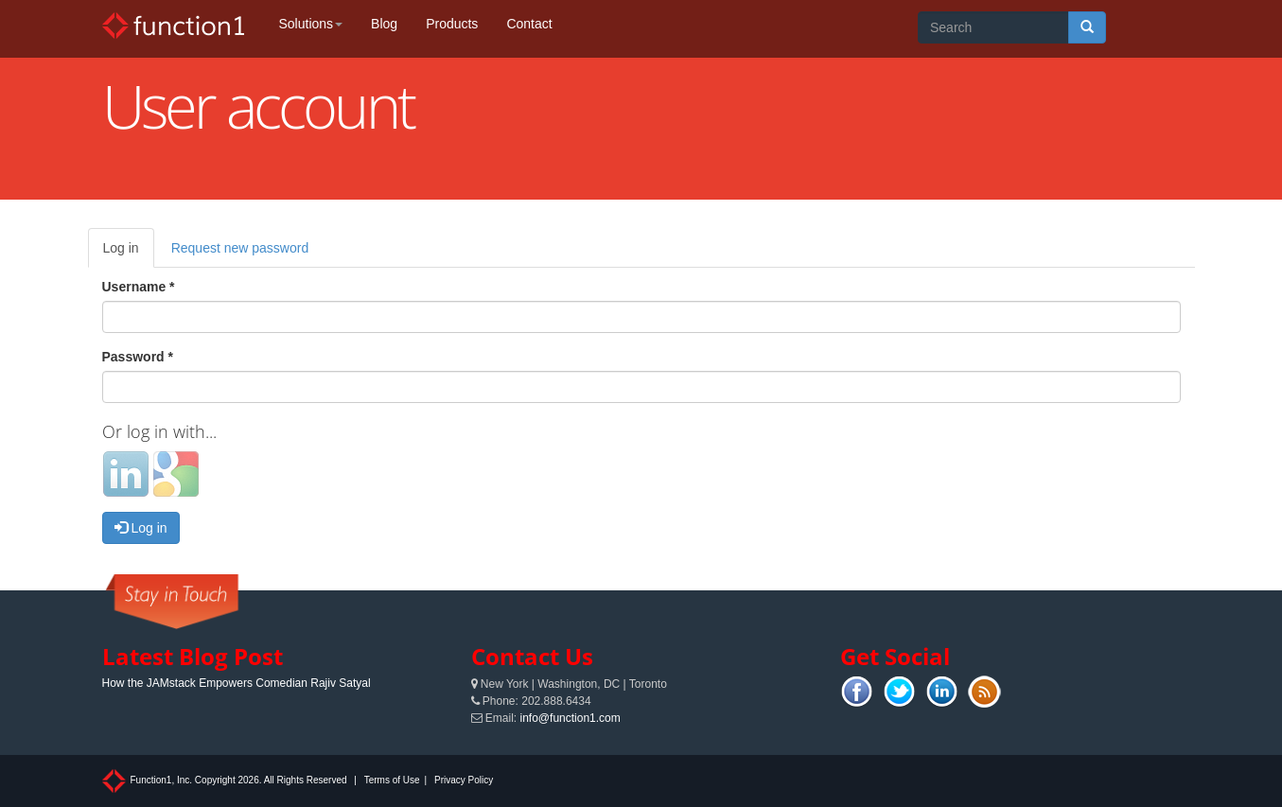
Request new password (240, 247)
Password (137, 356)
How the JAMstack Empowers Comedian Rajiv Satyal (236, 683)
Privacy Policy (463, 780)
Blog (384, 23)
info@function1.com (570, 718)
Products (452, 23)
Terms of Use (392, 780)
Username (138, 286)
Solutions (311, 23)
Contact (529, 23)
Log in (128, 253)
